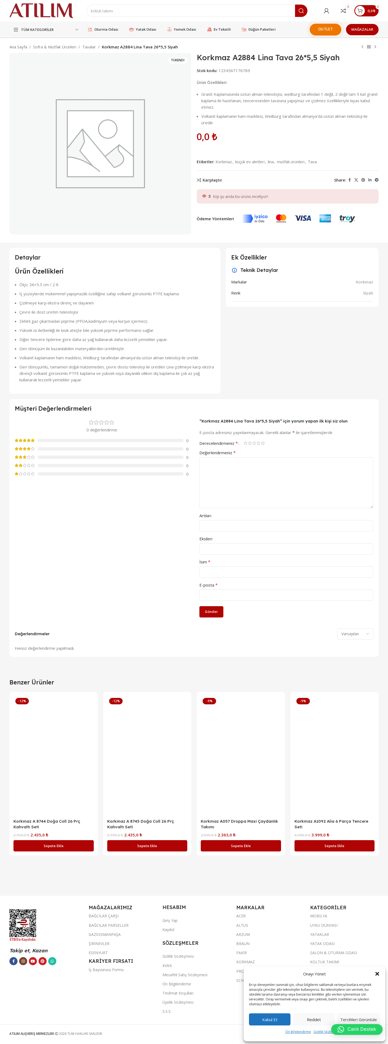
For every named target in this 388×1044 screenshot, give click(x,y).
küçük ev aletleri (250, 161)
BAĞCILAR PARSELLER (109, 925)
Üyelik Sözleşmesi (177, 1002)
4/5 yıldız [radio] (258, 443)
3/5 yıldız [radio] (254, 443)
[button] (377, 973)
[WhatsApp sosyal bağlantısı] (52, 961)
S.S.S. (166, 1011)
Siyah (368, 293)
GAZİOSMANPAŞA (105, 934)
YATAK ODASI (322, 943)
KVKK (167, 965)
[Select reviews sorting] (355, 634)
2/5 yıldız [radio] (250, 443)
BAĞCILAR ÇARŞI (104, 915)
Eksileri (205, 538)
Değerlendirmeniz (217, 453)
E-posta (208, 585)
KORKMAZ (245, 961)
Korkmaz (224, 161)
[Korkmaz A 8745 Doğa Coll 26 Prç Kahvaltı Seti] (147, 756)
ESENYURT (98, 952)
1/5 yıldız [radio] (245, 443)
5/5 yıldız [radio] (263, 443)
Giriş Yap (170, 920)
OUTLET (325, 28)
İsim (204, 562)
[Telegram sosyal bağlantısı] (376, 180)
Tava (312, 161)
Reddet (314, 1019)
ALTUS (242, 925)
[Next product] (375, 47)
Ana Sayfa (18, 46)
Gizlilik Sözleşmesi (327, 1031)
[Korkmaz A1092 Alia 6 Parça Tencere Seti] (335, 756)
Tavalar (89, 46)
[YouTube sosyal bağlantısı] (33, 961)
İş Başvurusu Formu (106, 969)
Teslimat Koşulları (177, 993)
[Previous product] (362, 47)
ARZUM (243, 934)
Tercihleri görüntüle (358, 1019)
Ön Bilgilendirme (298, 1031)
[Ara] (196, 11)
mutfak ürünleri (290, 161)
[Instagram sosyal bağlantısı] (23, 961)
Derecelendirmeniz (218, 443)
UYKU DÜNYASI (324, 925)
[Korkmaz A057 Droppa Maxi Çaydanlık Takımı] (241, 756)
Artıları (205, 515)
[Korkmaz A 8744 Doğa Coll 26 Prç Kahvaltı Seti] (53, 756)
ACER (241, 915)
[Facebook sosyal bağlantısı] (349, 180)
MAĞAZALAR (362, 29)
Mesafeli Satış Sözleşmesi (184, 974)
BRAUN (243, 943)
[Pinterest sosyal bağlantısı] (363, 180)
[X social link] (356, 180)
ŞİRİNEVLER (99, 943)
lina (271, 161)
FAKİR (241, 952)
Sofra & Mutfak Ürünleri (54, 46)
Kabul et (270, 1019)
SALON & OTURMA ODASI (333, 952)
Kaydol (168, 929)
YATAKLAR (319, 934)
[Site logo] (41, 10)
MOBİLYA (318, 915)
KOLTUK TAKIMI (324, 961)
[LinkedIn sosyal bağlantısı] (370, 180)
